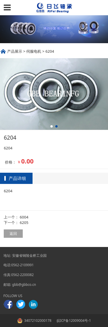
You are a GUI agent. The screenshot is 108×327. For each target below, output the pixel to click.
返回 (13, 233)
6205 (24, 222)
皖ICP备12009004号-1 (73, 320)
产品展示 (14, 51)
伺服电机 (33, 51)
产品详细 (17, 178)
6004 (24, 217)
